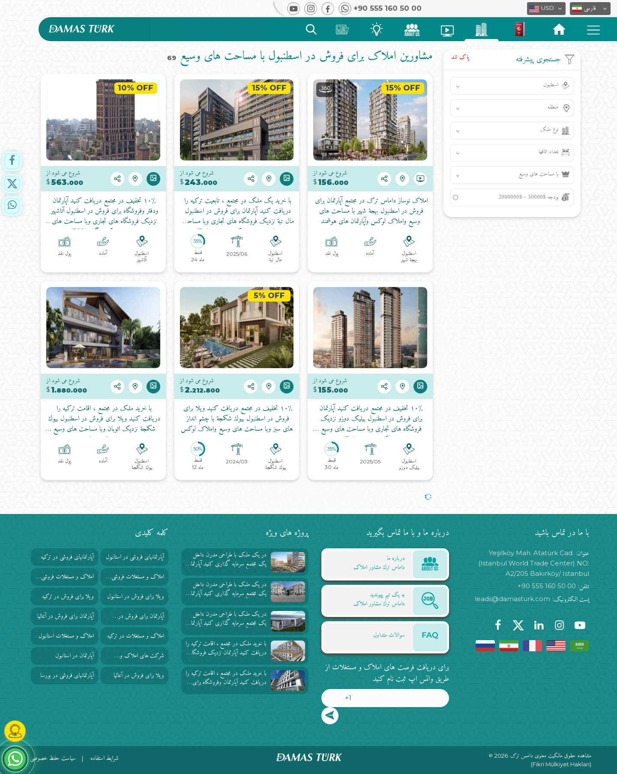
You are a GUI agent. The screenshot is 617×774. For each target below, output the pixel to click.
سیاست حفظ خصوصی (53, 758)
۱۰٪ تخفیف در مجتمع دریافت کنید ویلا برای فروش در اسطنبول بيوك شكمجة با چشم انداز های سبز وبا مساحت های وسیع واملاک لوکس (237, 419)
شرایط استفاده (104, 758)
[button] (590, 8)
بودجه (528, 197)
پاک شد (460, 57)
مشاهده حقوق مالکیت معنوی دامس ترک (550, 756)
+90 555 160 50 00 (547, 586)
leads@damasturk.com (512, 599)
